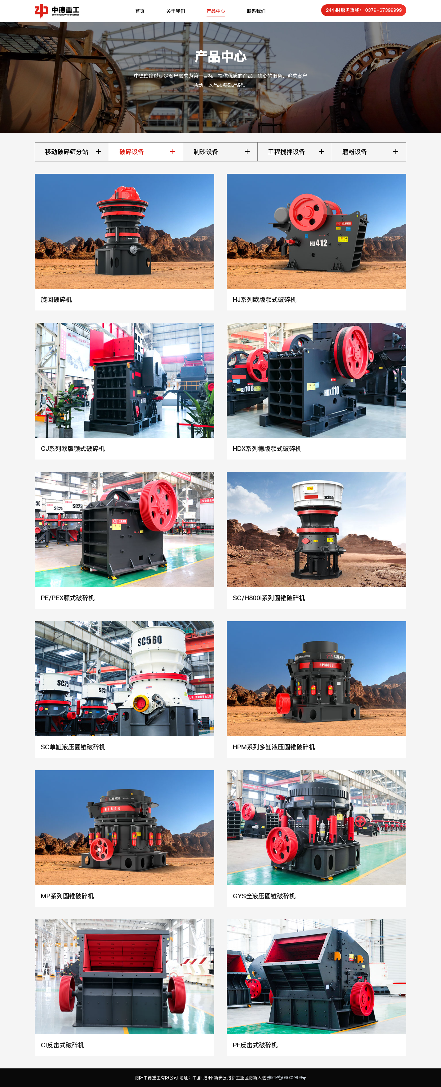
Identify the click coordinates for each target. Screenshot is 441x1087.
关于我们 (175, 11)
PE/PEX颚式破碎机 (67, 598)
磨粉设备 (354, 151)
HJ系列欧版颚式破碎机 (264, 299)
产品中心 (216, 11)
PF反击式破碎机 (255, 1045)
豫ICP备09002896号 (286, 1078)
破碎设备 (131, 151)
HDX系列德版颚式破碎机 (267, 448)
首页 (140, 11)
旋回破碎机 (56, 299)
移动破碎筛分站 (66, 151)
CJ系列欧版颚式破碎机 (73, 448)
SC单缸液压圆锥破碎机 (73, 747)
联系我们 (256, 11)
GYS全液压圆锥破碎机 (264, 896)
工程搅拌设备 (286, 151)
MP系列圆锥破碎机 (67, 896)
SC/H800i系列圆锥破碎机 (269, 598)
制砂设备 (206, 151)
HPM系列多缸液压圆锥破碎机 (274, 747)
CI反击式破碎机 (62, 1045)
